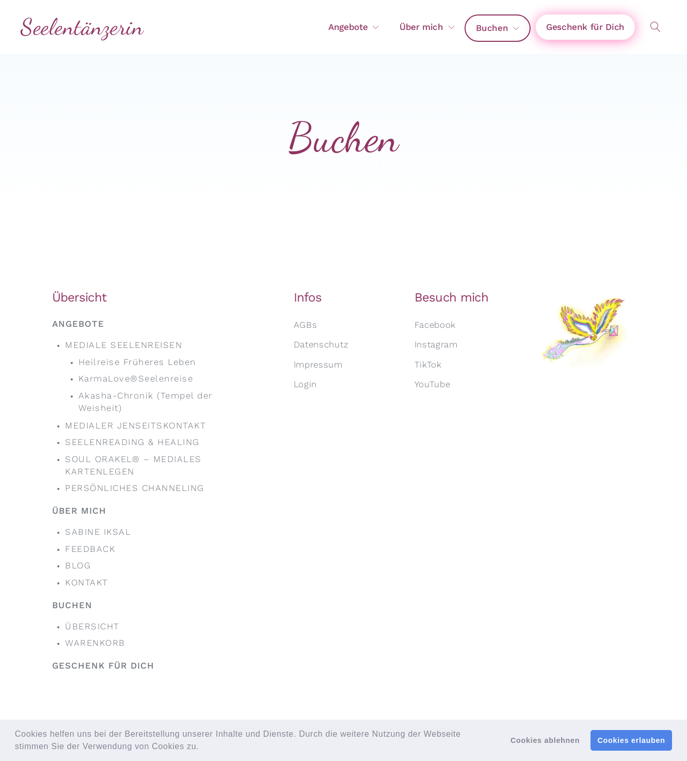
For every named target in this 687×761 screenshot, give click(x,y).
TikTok (428, 364)
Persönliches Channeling (134, 488)
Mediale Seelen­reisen (123, 345)
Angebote (348, 27)
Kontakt (86, 582)
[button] (203, 747)
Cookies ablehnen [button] (545, 740)
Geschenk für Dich (585, 27)
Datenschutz (321, 344)
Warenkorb (95, 643)
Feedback (90, 549)
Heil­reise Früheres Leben (137, 362)
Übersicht (92, 626)
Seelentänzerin (82, 26)
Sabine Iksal (98, 532)
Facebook (435, 325)
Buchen (492, 28)
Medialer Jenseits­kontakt (135, 425)
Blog (78, 565)
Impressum (318, 364)
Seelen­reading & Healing (132, 442)
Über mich (421, 27)
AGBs (305, 325)
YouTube (432, 384)
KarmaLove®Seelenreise (136, 378)
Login (305, 384)
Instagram (436, 344)
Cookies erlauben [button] (631, 740)
